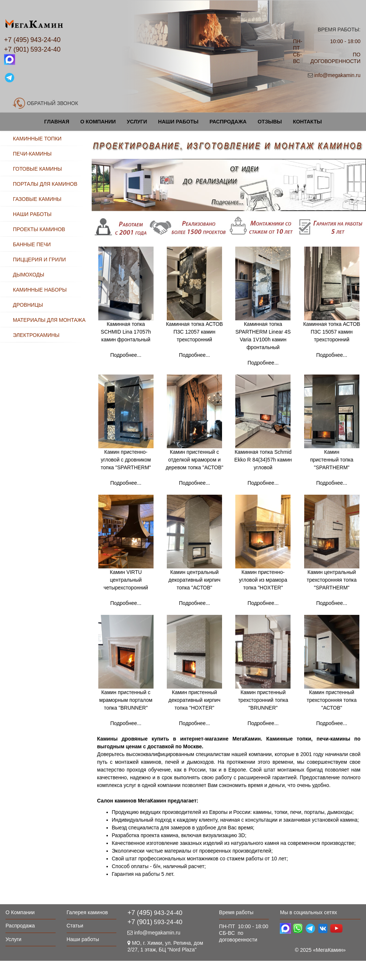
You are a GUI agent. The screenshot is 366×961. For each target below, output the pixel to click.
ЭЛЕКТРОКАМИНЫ (36, 335)
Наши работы (178, 122)
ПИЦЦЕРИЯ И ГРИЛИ (39, 259)
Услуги (137, 122)
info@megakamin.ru (337, 75)
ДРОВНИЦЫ (28, 305)
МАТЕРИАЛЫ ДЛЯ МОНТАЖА (49, 320)
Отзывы (270, 122)
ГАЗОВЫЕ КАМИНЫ (37, 199)
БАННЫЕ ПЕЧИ (32, 244)
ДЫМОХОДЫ (28, 275)
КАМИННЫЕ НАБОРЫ (40, 290)
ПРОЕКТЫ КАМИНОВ (39, 229)
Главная (56, 122)
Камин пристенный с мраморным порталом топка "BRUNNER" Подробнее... (125, 707)
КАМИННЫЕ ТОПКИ (37, 139)
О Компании (98, 122)
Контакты (307, 122)
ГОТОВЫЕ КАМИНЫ (37, 169)
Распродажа (228, 122)
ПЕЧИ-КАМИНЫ (32, 154)
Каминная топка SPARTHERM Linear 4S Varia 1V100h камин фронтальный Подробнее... (263, 323)
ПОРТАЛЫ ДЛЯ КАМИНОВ (45, 184)
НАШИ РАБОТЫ (32, 214)
